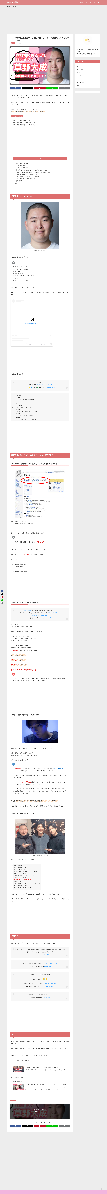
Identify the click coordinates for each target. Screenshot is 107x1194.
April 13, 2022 (48, 618)
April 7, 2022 (47, 966)
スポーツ (81, 76)
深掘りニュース (82, 82)
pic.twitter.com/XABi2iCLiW (39, 615)
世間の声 (19, 181)
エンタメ (81, 69)
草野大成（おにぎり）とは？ (25, 163)
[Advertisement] (53, 20)
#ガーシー (46, 983)
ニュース (81, 79)
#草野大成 (51, 613)
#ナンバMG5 (27, 610)
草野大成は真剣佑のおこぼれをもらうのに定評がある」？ (33, 170)
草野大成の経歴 (24, 167)
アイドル (81, 66)
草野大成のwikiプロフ (25, 165)
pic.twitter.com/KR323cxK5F (44, 384)
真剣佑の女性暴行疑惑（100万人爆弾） (29, 176)
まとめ (19, 183)
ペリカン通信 (13, 2)
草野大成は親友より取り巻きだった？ (29, 174)
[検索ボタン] (98, 2)
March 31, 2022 (50, 387)
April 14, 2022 (45, 954)
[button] (15, 88)
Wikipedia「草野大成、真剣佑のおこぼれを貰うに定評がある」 (35, 172)
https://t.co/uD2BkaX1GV (50, 963)
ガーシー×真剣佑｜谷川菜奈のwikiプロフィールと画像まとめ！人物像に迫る (45, 1085)
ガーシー (13, 43)
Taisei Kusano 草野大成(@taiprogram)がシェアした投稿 (31, 344)
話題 (80, 86)
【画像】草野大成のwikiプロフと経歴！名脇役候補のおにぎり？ (43, 1067)
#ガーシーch (52, 983)
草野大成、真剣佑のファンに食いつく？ (30, 178)
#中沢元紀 (57, 613)
